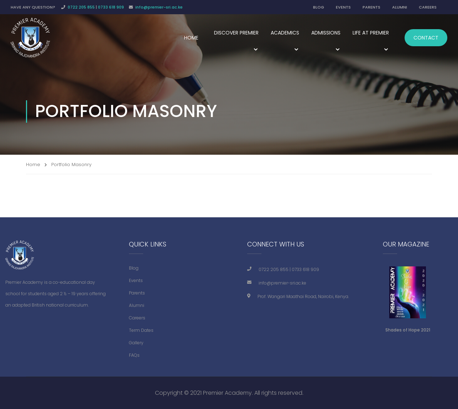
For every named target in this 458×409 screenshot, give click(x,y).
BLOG (318, 7)
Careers (137, 318)
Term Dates (141, 330)
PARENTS (371, 7)
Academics (285, 32)
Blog (134, 268)
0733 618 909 (111, 7)
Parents (137, 293)
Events (136, 280)
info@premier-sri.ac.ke (159, 7)
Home (191, 37)
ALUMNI (399, 7)
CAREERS (428, 7)
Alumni (136, 305)
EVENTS (343, 7)
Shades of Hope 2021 (407, 330)
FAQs (134, 355)
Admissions (325, 32)
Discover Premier (236, 32)
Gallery (136, 343)
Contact (425, 37)
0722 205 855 (81, 7)
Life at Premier (371, 32)
